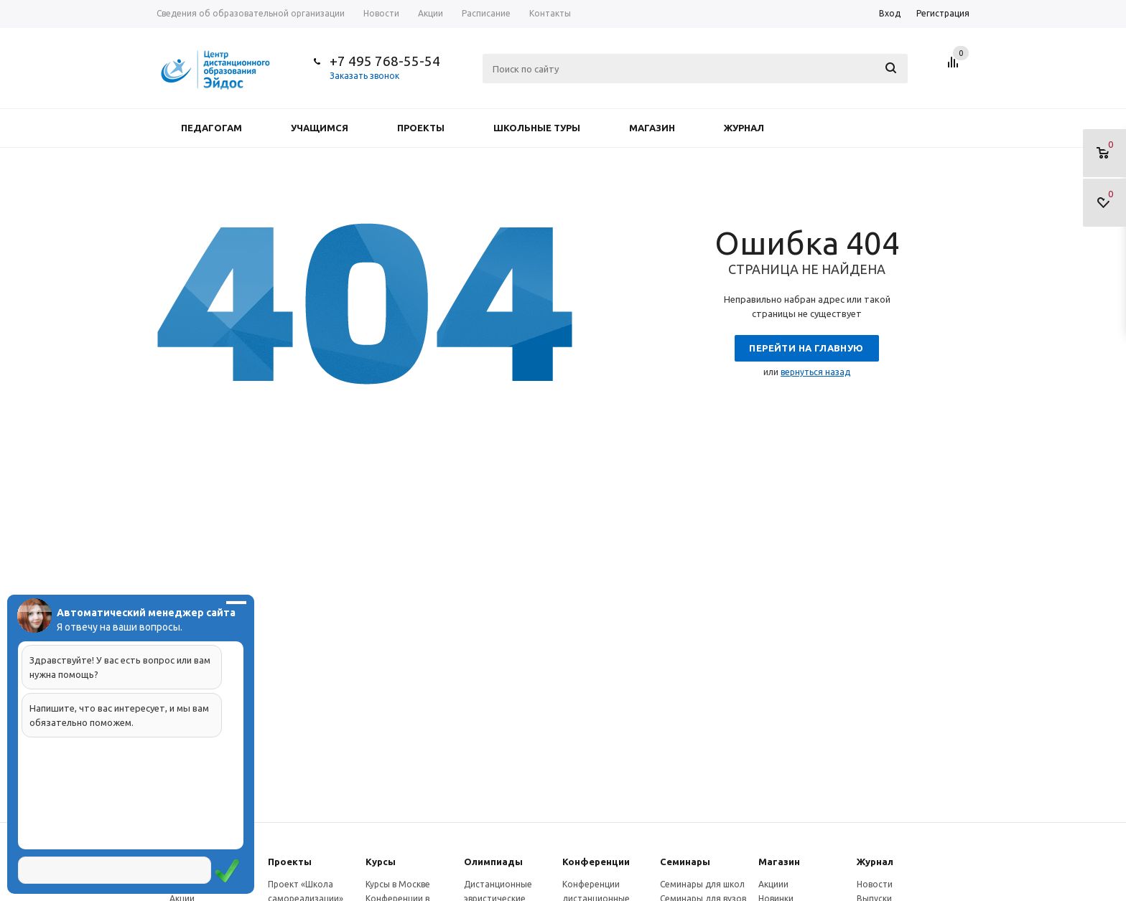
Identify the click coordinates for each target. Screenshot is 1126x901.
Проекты (421, 128)
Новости (875, 884)
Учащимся (319, 128)
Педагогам (211, 128)
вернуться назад (815, 372)
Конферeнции (596, 862)
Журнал (744, 128)
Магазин (652, 128)
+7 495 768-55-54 (385, 61)
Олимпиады (493, 862)
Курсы (381, 862)
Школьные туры (536, 128)
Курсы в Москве (398, 884)
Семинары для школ (702, 884)
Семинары (685, 862)
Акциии (773, 884)
